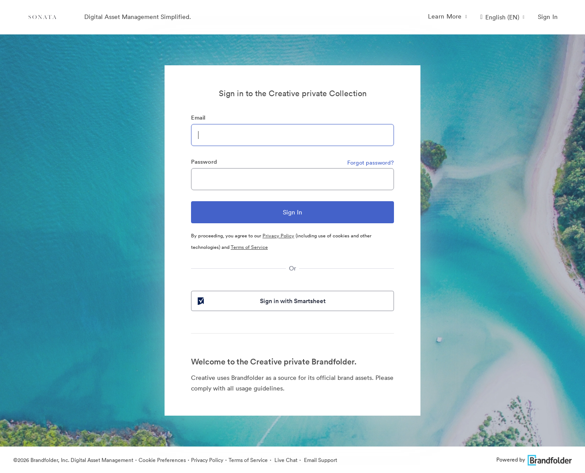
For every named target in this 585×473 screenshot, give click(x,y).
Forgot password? (370, 162)
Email (198, 117)
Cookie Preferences (162, 460)
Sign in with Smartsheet (261, 301)
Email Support (320, 460)
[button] (502, 17)
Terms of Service (249, 247)
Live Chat (285, 460)
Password (204, 161)
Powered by (534, 459)
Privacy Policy (278, 235)
